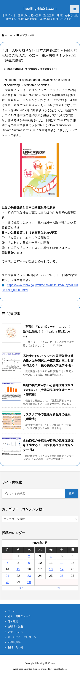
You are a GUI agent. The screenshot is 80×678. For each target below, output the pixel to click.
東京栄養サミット (49, 69)
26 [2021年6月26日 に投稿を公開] (61, 576)
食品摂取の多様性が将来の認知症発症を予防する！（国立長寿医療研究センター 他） (48, 445)
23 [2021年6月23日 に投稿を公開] (29, 576)
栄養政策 (32, 69)
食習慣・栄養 (27, 35)
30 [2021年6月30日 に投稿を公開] (29, 582)
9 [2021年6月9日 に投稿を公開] (29, 563)
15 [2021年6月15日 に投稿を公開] (18, 569)
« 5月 (21, 588)
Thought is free (58, 669)
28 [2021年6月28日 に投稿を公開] (7, 582)
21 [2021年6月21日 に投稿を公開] (7, 576)
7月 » (59, 588)
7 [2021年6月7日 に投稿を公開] (7, 563)
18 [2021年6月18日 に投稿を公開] (51, 569)
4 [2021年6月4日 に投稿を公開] (51, 556)
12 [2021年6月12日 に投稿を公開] (61, 563)
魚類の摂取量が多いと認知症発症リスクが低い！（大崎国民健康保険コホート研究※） (48, 390)
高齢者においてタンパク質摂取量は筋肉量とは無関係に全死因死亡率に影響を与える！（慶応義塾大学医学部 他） (48, 360)
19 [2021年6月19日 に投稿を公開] (61, 569)
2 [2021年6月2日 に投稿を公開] (29, 556)
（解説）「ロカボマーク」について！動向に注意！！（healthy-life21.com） (48, 331)
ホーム (8, 35)
